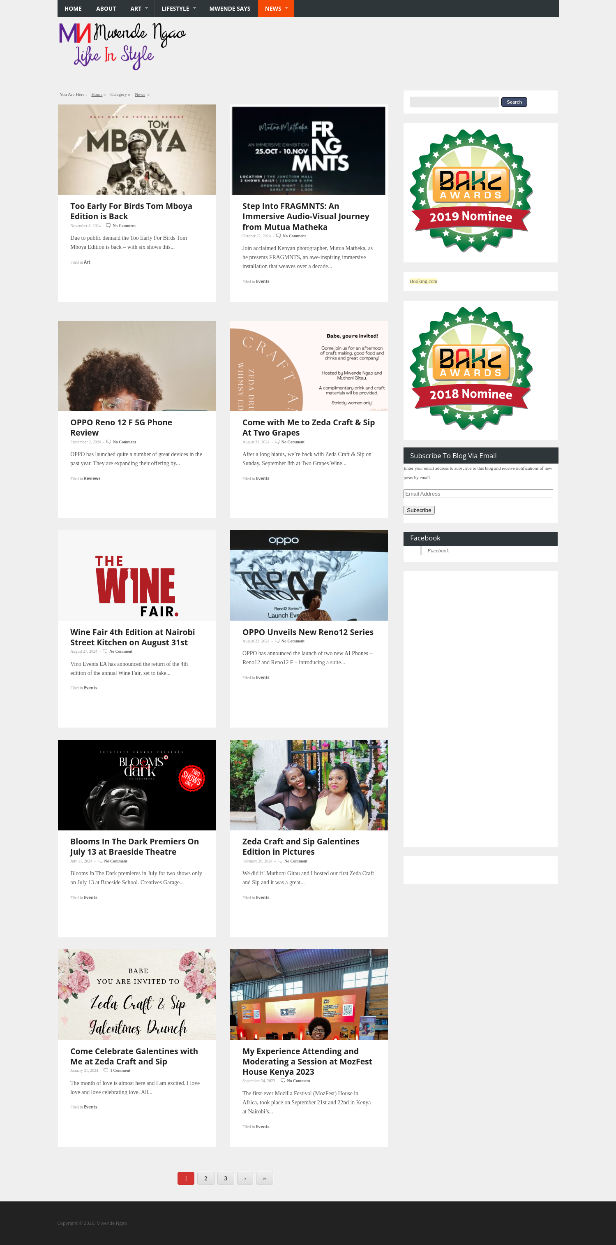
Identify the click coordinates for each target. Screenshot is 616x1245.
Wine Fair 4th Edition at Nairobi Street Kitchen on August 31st (132, 637)
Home (73, 8)
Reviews (92, 478)
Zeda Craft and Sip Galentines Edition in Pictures (301, 846)
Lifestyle (175, 8)
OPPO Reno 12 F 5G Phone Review (121, 427)
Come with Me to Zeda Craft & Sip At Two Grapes (308, 427)
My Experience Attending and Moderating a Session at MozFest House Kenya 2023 (307, 1061)
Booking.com (423, 281)
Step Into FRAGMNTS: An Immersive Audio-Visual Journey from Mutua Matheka (305, 216)
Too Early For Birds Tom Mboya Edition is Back (131, 211)
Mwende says (230, 8)
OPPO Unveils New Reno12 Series (308, 632)
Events (263, 281)
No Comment (124, 225)
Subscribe (419, 510)
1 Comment (120, 1070)
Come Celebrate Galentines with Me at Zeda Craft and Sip (134, 1056)
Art (135, 8)
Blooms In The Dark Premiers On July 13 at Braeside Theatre (134, 846)
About (106, 8)
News (273, 8)
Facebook (425, 538)
